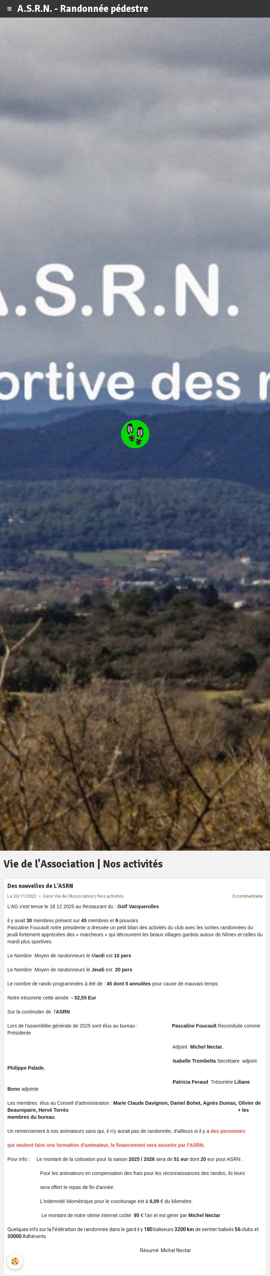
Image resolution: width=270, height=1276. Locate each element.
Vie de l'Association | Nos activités (89, 896)
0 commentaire (247, 896)
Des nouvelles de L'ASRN (40, 886)
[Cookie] (15, 1261)
